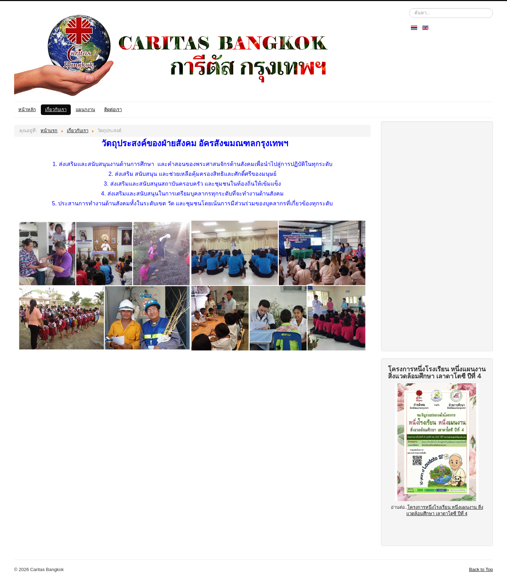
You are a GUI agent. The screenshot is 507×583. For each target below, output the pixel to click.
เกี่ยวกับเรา (56, 109)
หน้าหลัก (27, 109)
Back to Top (481, 569)
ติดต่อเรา (113, 109)
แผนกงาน (85, 109)
